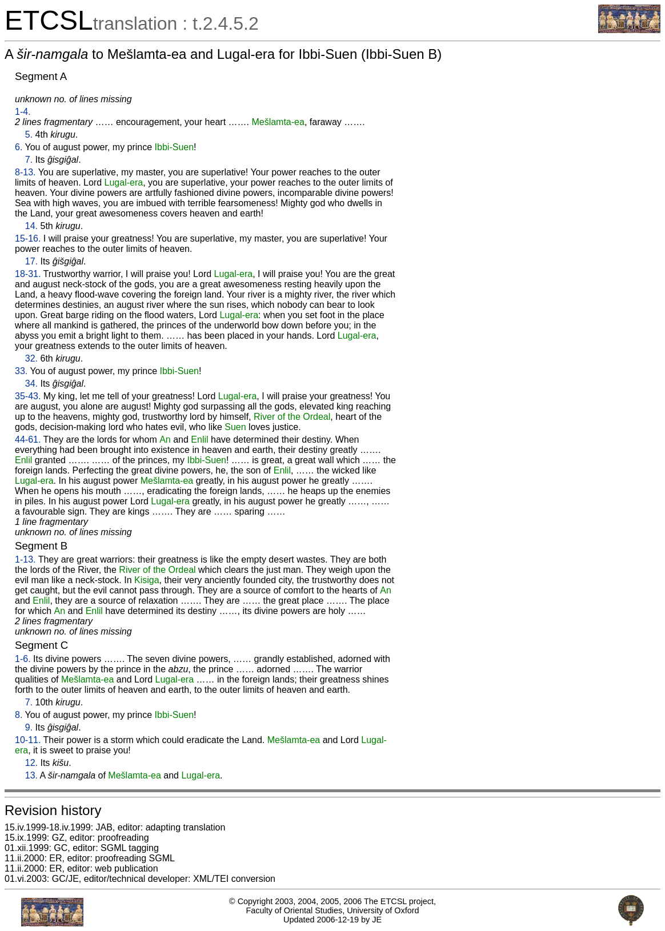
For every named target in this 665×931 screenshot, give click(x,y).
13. (31, 775)
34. (31, 383)
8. (18, 715)
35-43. (28, 396)
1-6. (23, 659)
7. (29, 159)
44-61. (28, 439)
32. (31, 358)
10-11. (28, 740)
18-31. (28, 274)
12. (31, 763)
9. (29, 727)
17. (31, 261)
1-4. (23, 112)
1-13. (25, 559)
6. (18, 147)
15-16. (28, 238)
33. (21, 371)
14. (31, 226)
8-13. (25, 172)
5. (29, 134)
